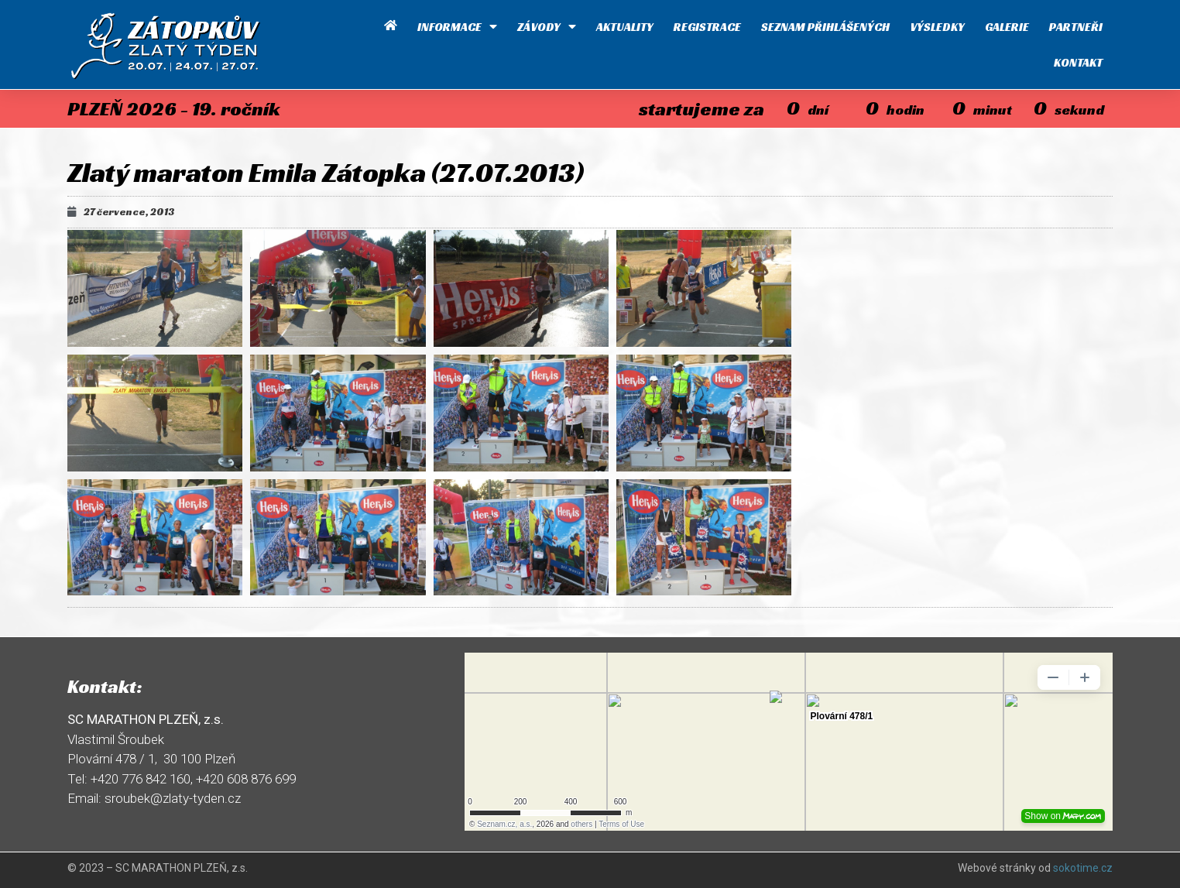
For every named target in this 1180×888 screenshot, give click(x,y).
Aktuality (624, 26)
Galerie (1007, 26)
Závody (546, 26)
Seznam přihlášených (825, 26)
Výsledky (937, 26)
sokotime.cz (1083, 868)
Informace (457, 26)
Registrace (707, 26)
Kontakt (1078, 62)
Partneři (1076, 26)
